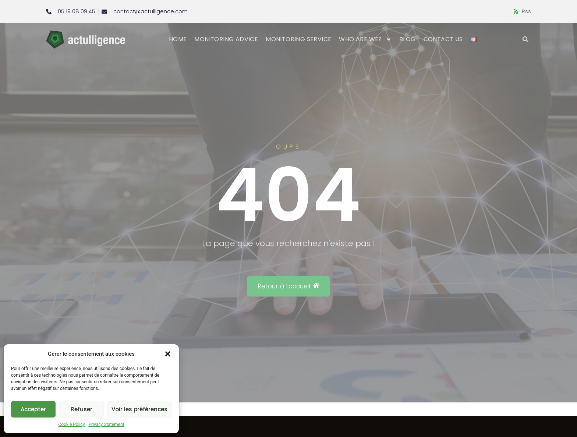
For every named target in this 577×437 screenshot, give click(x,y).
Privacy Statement (106, 424)
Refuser (81, 409)
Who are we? (365, 39)
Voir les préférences (139, 409)
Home (178, 39)
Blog (407, 39)
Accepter (33, 409)
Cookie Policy (71, 424)
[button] (167, 354)
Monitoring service (298, 39)
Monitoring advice (226, 39)
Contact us (443, 39)
